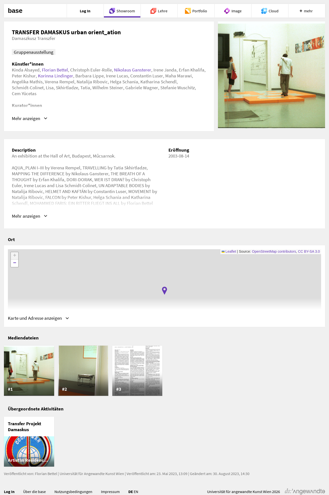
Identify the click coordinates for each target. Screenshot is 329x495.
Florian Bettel (55, 70)
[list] (164, 371)
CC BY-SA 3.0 (309, 251)
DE (130, 491)
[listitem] (29, 371)
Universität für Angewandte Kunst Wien (92, 473)
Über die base (34, 491)
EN (136, 491)
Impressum (110, 491)
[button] (164, 291)
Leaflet (229, 251)
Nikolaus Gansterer (132, 70)
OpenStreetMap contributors (274, 251)
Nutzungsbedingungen (73, 491)
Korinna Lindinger (55, 76)
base (15, 10)
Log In (9, 491)
